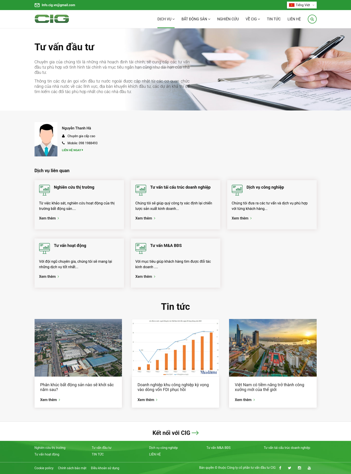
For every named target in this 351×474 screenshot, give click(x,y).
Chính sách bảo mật (72, 468)
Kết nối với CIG (171, 433)
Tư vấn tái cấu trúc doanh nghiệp (180, 187)
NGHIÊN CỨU (228, 19)
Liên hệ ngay (73, 150)
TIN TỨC (274, 19)
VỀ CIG (253, 19)
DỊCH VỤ (166, 19)
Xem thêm (49, 218)
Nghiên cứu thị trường (74, 187)
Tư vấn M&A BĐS (166, 245)
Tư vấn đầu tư (64, 47)
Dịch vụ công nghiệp (265, 187)
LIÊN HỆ (294, 19)
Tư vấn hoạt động (70, 245)
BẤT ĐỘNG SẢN (195, 19)
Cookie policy (44, 468)
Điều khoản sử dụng (105, 468)
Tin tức (175, 306)
